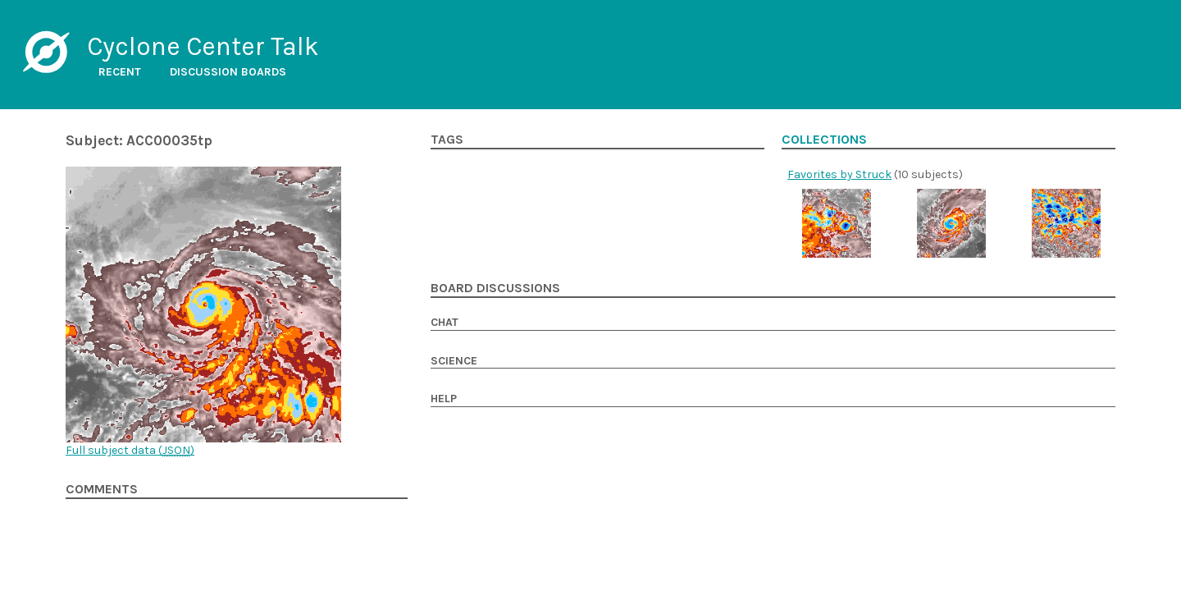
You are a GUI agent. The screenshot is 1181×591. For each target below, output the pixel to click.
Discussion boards (228, 72)
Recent (119, 72)
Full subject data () (130, 450)
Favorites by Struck (839, 174)
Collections (824, 139)
